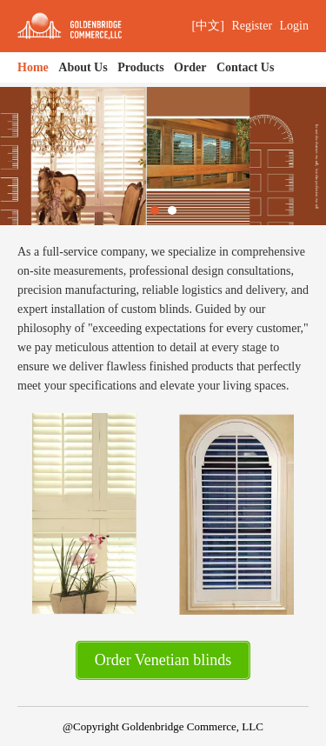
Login (294, 25)
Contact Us (245, 67)
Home (33, 67)
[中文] (208, 25)
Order (190, 67)
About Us (82, 67)
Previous (44, 155)
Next (281, 155)
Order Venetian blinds (163, 660)
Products (140, 67)
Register (251, 25)
